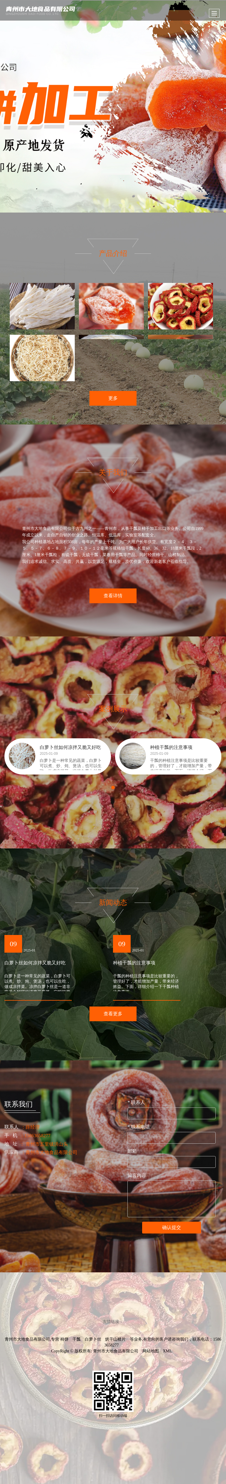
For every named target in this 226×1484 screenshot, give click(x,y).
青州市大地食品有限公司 (115, 1351)
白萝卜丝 (93, 1339)
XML (167, 1351)
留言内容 (136, 1175)
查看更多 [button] (113, 1013)
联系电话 (138, 1126)
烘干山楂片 (115, 1339)
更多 (113, 400)
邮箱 (132, 1151)
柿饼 (64, 1339)
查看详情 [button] (113, 595)
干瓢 (76, 1339)
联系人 (136, 1102)
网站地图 (150, 1351)
